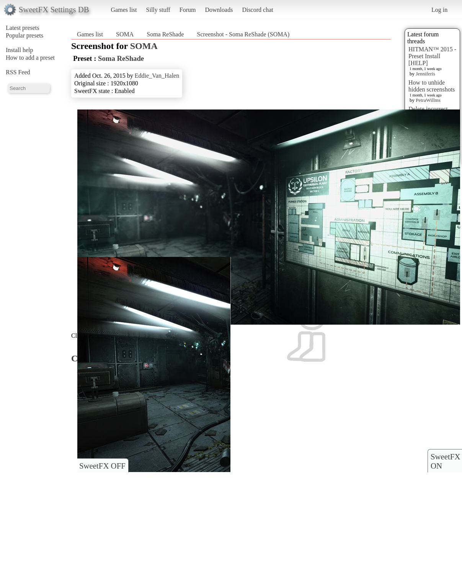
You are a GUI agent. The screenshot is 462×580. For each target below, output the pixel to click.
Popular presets (24, 35)
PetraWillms (428, 100)
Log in (439, 10)
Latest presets (22, 28)
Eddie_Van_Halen (157, 75)
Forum (188, 10)
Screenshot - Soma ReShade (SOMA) (243, 34)
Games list (124, 10)
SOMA (125, 34)
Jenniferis (425, 74)
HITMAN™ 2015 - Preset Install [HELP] (432, 56)
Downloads (219, 10)
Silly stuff (158, 10)
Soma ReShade (165, 34)
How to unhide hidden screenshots (431, 86)
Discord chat (257, 10)
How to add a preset (30, 57)
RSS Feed (18, 72)
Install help (19, 50)
